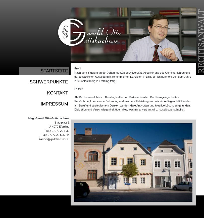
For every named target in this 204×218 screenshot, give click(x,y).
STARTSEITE (54, 70)
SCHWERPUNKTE (49, 81)
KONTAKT (57, 92)
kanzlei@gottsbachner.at (54, 139)
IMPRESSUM (54, 103)
